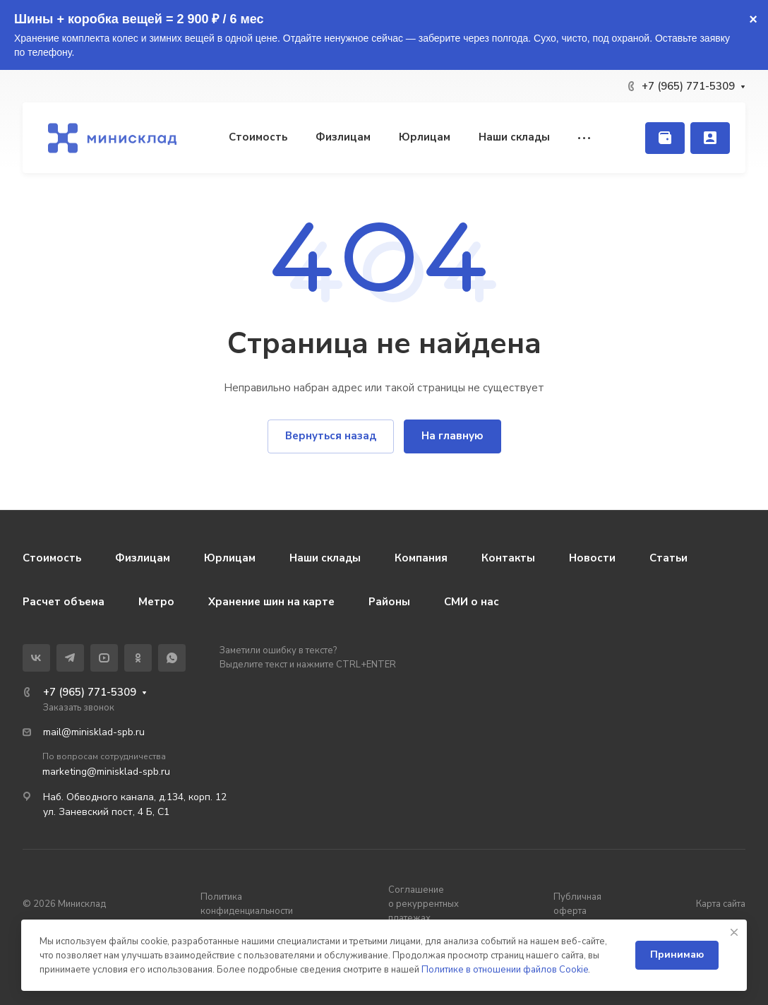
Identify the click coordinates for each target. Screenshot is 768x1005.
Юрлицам (230, 558)
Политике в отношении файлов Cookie (504, 969)
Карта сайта (720, 904)
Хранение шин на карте (271, 602)
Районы (389, 602)
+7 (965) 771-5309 (688, 86)
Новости (592, 558)
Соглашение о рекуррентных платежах (423, 904)
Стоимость (52, 558)
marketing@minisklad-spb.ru (106, 771)
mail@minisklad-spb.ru (94, 732)
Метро (156, 602)
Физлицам (142, 558)
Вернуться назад (330, 436)
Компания (421, 558)
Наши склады (325, 558)
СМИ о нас (471, 602)
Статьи (668, 558)
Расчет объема (63, 602)
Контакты (508, 558)
